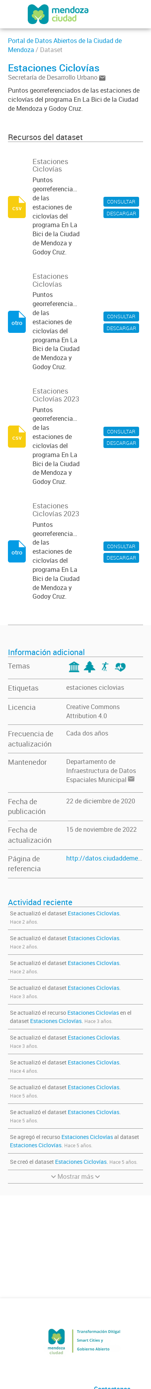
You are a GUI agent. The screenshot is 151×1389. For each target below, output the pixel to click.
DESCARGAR (121, 213)
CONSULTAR (121, 201)
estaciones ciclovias (95, 687)
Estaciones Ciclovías (93, 913)
